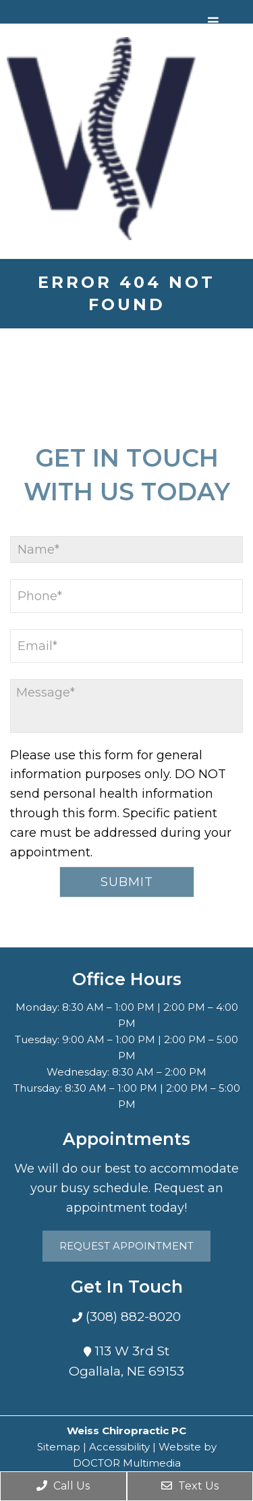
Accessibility (119, 1446)
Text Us (190, 1485)
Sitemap (58, 1446)
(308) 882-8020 (131, 1316)
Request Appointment (126, 1245)
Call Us (63, 1485)
